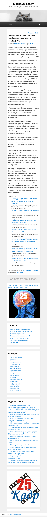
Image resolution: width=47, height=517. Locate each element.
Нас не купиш (14, 375)
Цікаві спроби (14, 386)
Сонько (31, 44)
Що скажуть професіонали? (19, 340)
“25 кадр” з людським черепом (20, 329)
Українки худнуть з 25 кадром (20, 338)
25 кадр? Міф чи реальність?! (20, 336)
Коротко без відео (16, 371)
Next (37, 33)
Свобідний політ (15, 384)
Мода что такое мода (20, 287)
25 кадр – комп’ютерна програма (21, 331)
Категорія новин (15, 366)
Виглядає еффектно (16, 362)
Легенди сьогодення (16, 373)
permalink (20, 272)
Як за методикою (15, 390)
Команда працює (15, 368)
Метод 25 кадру (23, 3)
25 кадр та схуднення (17, 334)
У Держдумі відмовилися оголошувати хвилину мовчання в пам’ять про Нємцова (24, 201)
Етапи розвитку (15, 364)
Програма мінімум (16, 379)
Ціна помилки (14, 388)
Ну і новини (27, 270)
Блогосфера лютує (16, 357)
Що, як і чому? (14, 342)
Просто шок (13, 382)
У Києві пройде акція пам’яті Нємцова (21, 445)
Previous (30, 33)
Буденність (13, 360)
